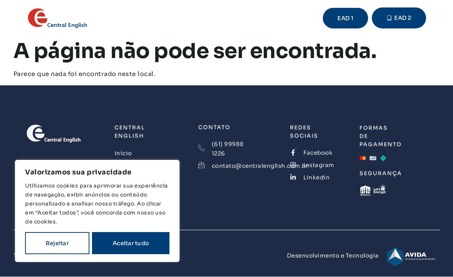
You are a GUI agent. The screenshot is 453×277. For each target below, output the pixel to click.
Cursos (183, 16)
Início (148, 16)
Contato (298, 16)
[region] (97, 211)
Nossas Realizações (239, 16)
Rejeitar (57, 243)
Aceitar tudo (131, 243)
